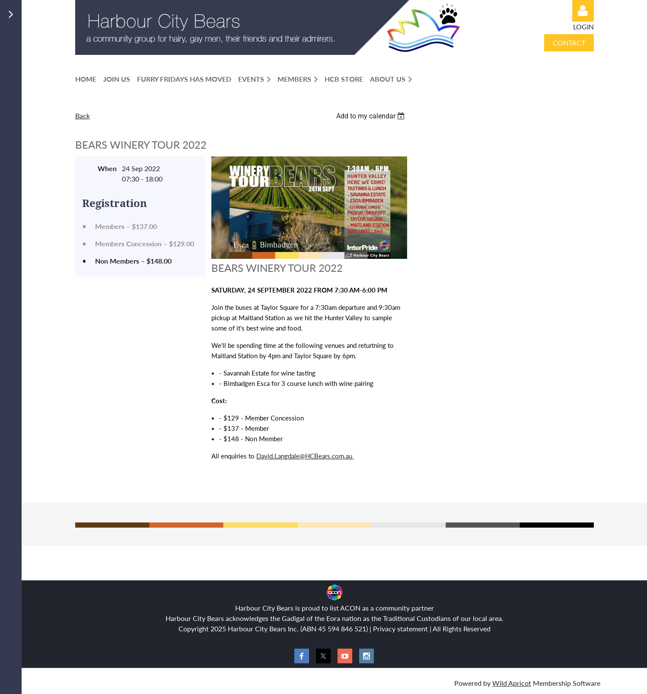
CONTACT (569, 42)
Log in (583, 11)
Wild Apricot (511, 683)
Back (82, 115)
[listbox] (371, 116)
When (107, 168)
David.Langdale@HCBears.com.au (305, 456)
